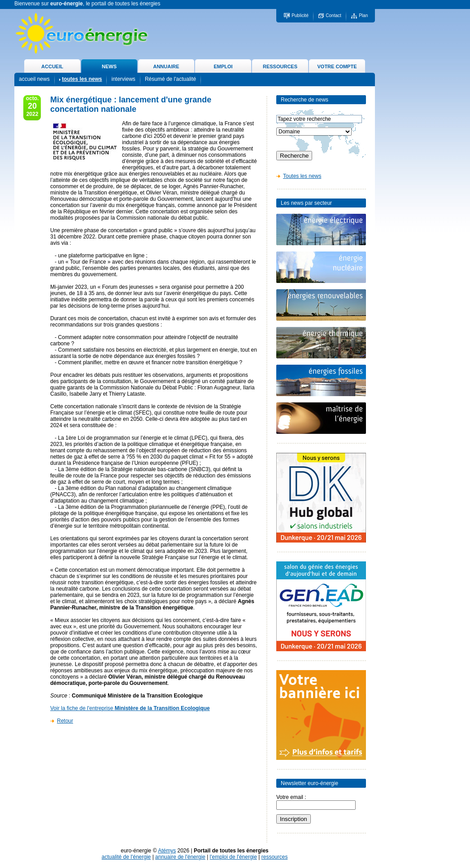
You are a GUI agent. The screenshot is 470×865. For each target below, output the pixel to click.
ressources (274, 857)
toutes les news (82, 79)
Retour (65, 721)
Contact (333, 15)
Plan (363, 15)
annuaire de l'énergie (180, 857)
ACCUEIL (52, 66)
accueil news (34, 79)
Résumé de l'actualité (170, 79)
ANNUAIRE (166, 66)
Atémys (167, 850)
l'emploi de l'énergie (233, 857)
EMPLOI (222, 66)
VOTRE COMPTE (337, 66)
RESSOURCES (280, 66)
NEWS (109, 66)
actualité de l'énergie (126, 857)
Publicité (300, 15)
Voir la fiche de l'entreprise (130, 708)
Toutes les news (302, 176)
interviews (123, 79)
